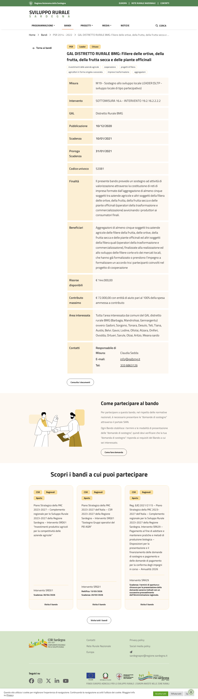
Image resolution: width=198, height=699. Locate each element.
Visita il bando (51, 604)
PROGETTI (86, 25)
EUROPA (123, 3)
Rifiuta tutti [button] (176, 693)
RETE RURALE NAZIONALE (143, 3)
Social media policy (140, 646)
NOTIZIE (125, 25)
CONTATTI (164, 3)
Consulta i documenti (80, 382)
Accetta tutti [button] (160, 693)
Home (32, 35)
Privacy (10, 695)
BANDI (67, 25)
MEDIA (106, 25)
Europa (90, 652)
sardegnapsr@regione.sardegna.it (148, 654)
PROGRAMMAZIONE (42, 25)
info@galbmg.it (130, 359)
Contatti (91, 640)
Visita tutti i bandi (99, 620)
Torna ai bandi (42, 48)
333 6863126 (129, 365)
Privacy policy (137, 640)
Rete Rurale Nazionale (99, 646)
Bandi (44, 35)
